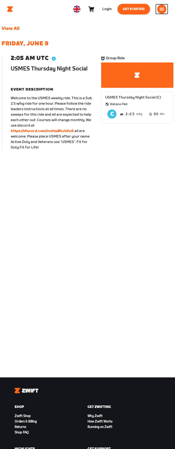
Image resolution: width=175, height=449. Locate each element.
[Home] (10, 9)
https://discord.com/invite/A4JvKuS (42, 131)
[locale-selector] (76, 9)
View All (11, 28)
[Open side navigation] (162, 9)
